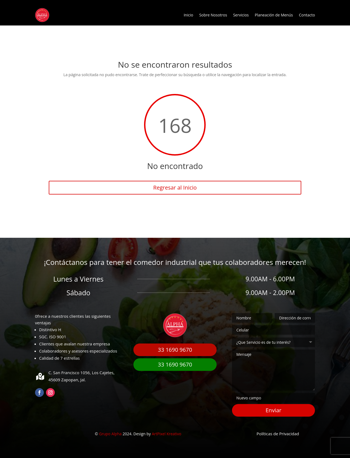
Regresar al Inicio (175, 187)
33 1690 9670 (175, 349)
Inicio (188, 15)
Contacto (307, 15)
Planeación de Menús (274, 15)
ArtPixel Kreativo (166, 433)
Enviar (274, 410)
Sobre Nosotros (213, 15)
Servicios (241, 15)
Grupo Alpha (110, 433)
